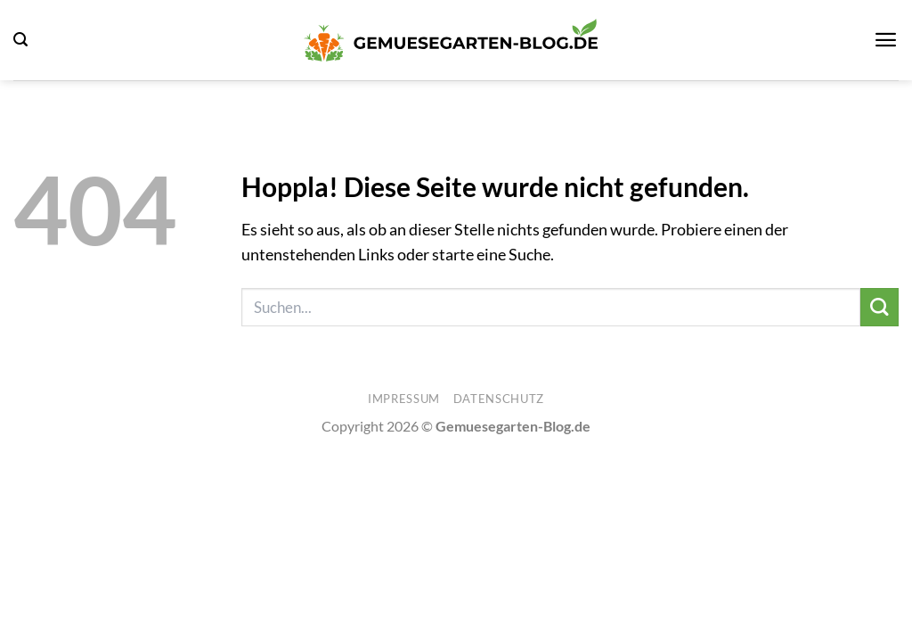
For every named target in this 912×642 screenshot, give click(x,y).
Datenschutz (498, 398)
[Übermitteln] (879, 307)
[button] (20, 39)
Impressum (404, 398)
